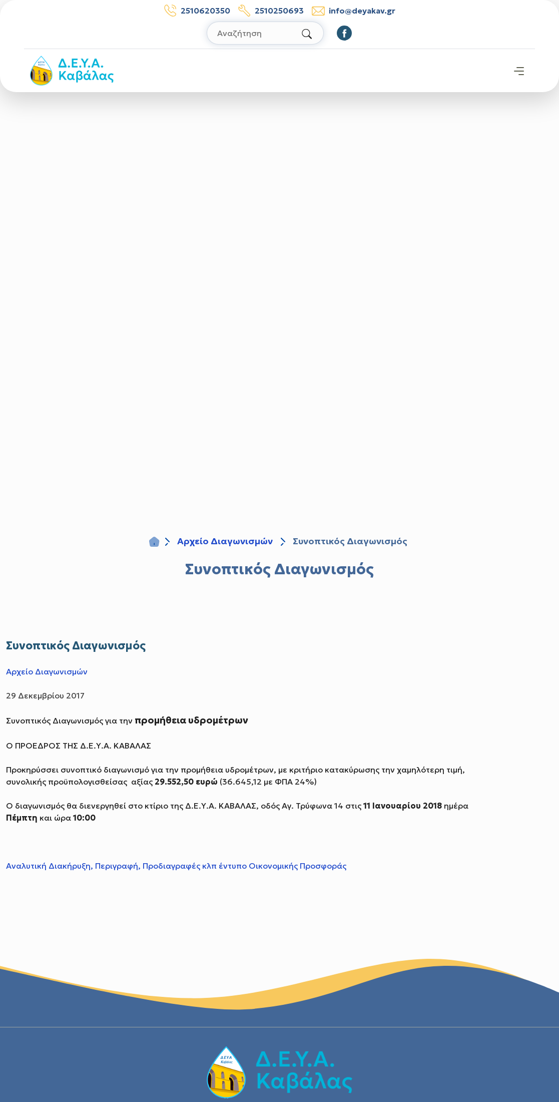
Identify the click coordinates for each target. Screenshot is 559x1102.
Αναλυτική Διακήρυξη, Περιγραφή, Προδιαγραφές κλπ (111, 866)
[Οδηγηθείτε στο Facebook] (344, 33)
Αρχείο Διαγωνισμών (225, 541)
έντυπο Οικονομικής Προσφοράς (282, 866)
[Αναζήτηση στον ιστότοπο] (265, 33)
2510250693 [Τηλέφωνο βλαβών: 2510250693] (271, 10)
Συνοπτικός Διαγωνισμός (279, 569)
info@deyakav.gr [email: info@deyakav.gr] (353, 11)
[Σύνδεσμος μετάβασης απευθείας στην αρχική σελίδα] (72, 70)
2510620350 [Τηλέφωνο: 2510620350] (197, 10)
